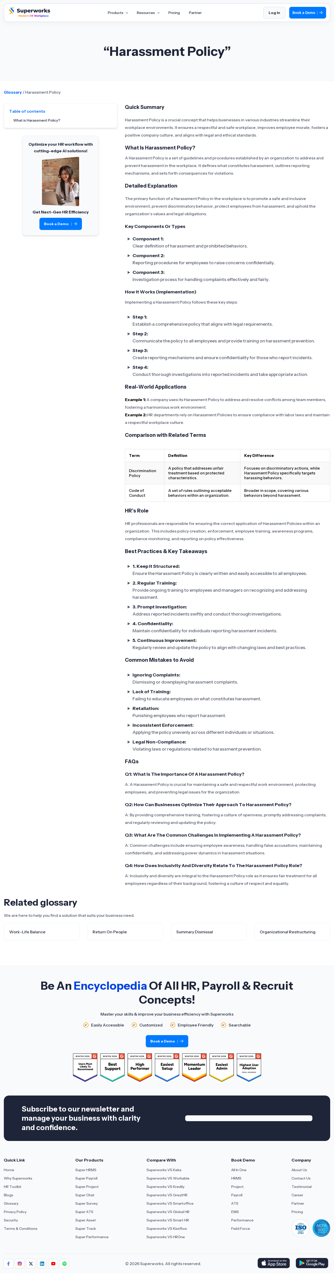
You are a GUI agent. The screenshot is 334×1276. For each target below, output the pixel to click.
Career (297, 1195)
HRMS (236, 1178)
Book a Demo (308, 12)
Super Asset (85, 1220)
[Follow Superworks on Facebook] (8, 1263)
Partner (298, 1203)
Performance (242, 1220)
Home (9, 1170)
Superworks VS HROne (166, 1237)
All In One (238, 1170)
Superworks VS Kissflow (167, 1228)
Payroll (236, 1195)
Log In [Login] (274, 12)
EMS (235, 1211)
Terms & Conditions (20, 1228)
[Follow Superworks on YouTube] (53, 1263)
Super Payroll (86, 1178)
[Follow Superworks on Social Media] (64, 1263)
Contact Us (301, 1178)
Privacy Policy (15, 1211)
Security (11, 1220)
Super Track (85, 1228)
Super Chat (84, 1195)
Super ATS (84, 1211)
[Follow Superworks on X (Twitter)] (30, 1263)
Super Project (87, 1186)
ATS (234, 1203)
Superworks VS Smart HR (168, 1220)
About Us (299, 1170)
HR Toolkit (12, 1186)
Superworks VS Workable (168, 1178)
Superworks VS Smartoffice (170, 1203)
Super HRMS (85, 1170)
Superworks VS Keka (164, 1170)
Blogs (8, 1195)
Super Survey (86, 1203)
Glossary (13, 92)
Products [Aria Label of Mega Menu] (118, 12)
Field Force (240, 1228)
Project (237, 1186)
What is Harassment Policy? (36, 120)
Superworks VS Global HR (168, 1211)
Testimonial (302, 1186)
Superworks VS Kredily (165, 1186)
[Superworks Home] (29, 16)
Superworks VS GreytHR (167, 1195)
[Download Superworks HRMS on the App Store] (274, 1263)
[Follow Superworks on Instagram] (19, 1263)
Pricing (297, 1211)
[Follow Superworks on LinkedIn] (42, 1263)
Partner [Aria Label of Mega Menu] (195, 12)
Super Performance (92, 1237)
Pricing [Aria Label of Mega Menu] (174, 12)
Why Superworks (18, 1178)
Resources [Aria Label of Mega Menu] (148, 12)
